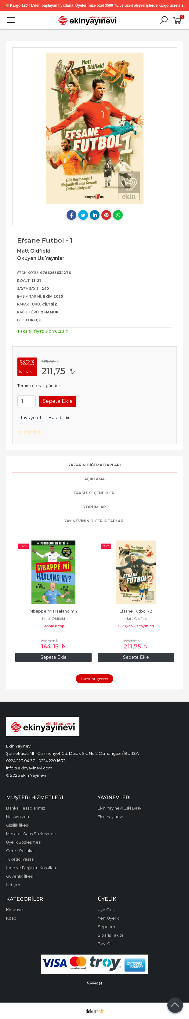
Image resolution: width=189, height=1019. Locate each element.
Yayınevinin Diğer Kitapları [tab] (94, 521)
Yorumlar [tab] (94, 507)
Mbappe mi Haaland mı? (54, 611)
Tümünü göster (94, 678)
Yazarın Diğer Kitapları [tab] (94, 465)
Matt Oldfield (53, 618)
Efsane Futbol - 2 (136, 611)
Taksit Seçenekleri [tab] (94, 493)
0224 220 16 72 (52, 760)
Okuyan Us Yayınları (136, 625)
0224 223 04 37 (20, 760)
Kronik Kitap (53, 625)
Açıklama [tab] (94, 479)
